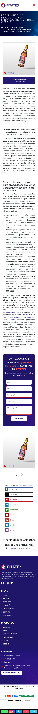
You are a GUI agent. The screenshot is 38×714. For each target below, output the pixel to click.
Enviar (19, 419)
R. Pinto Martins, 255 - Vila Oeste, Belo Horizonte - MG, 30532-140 (15, 666)
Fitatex (7, 194)
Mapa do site (8, 615)
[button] (16, 475)
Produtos (7, 602)
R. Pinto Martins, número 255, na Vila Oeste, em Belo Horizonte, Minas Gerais (19, 317)
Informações (17, 28)
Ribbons (6, 644)
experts (26, 700)
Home (5, 28)
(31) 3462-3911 (7, 662)
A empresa (7, 598)
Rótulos (6, 627)
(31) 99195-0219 (8, 659)
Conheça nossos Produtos (16, 80)
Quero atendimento (11, 673)
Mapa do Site (19, 692)
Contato (6, 612)
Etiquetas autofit (10, 634)
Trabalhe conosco (10, 609)
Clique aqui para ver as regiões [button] (18, 548)
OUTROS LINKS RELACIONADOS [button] (21, 540)
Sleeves (5, 630)
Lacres (5, 640)
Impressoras (8, 637)
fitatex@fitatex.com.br (12, 312)
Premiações (7, 605)
